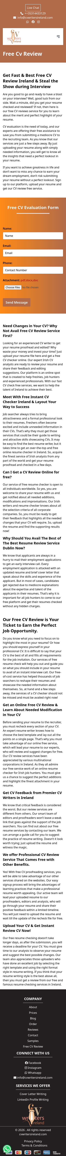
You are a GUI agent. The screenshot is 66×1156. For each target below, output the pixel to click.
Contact (33, 1035)
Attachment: (20, 280)
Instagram (33, 1068)
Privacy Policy (33, 1141)
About (33, 1007)
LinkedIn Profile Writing (33, 1100)
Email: (7, 246)
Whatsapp (33, 1073)
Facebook (33, 1063)
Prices (33, 1013)
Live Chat (33, 8)
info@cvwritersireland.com (33, 18)
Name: (7, 228)
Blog (33, 1018)
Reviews (33, 1030)
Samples (33, 1041)
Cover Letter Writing (33, 1094)
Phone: (7, 263)
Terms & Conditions (34, 1145)
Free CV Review (33, 1046)
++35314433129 (33, 13)
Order (33, 1024)
